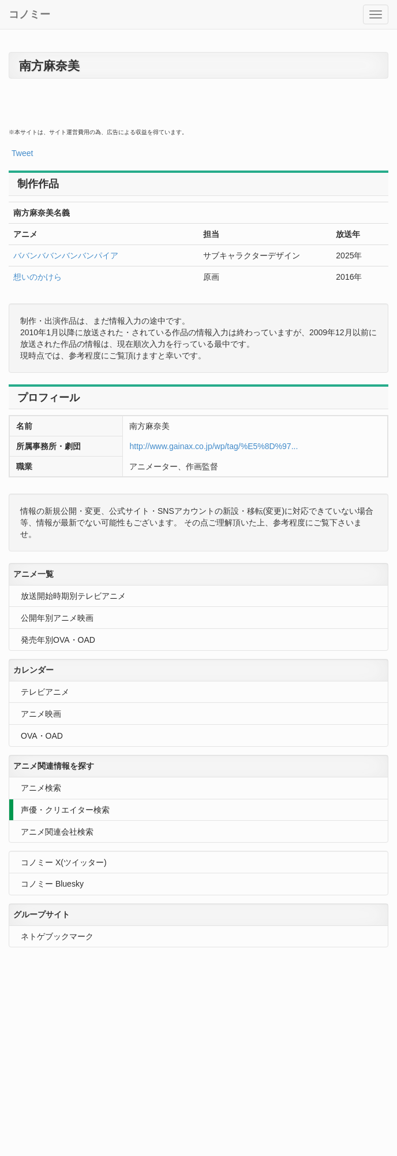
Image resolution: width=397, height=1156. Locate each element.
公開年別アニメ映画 (57, 618)
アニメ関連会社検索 (57, 831)
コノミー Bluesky (52, 883)
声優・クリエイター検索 (65, 809)
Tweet (22, 153)
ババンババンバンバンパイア (65, 255)
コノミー (29, 14)
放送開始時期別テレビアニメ (73, 596)
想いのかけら (37, 276)
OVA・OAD (42, 735)
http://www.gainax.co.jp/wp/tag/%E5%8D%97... (213, 446)
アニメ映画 (41, 713)
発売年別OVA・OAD (58, 639)
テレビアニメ (45, 691)
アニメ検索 (41, 787)
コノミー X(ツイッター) (64, 862)
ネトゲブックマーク (57, 936)
